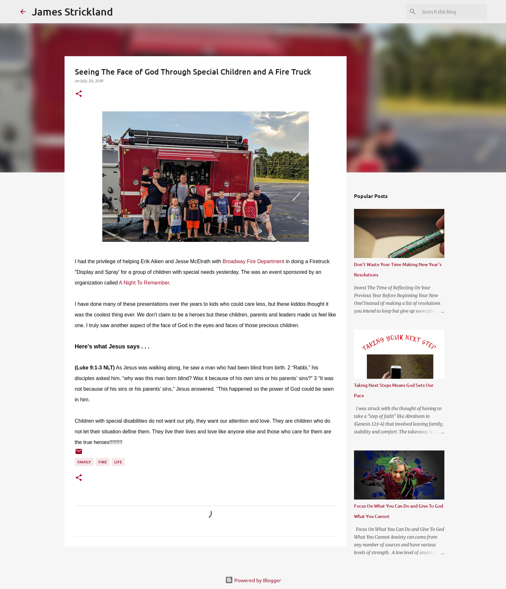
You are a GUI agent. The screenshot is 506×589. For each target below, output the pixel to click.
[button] (79, 94)
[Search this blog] (453, 11)
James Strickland (72, 11)
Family (84, 462)
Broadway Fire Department (253, 261)
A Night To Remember (144, 282)
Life (118, 462)
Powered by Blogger (253, 580)
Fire (102, 462)
